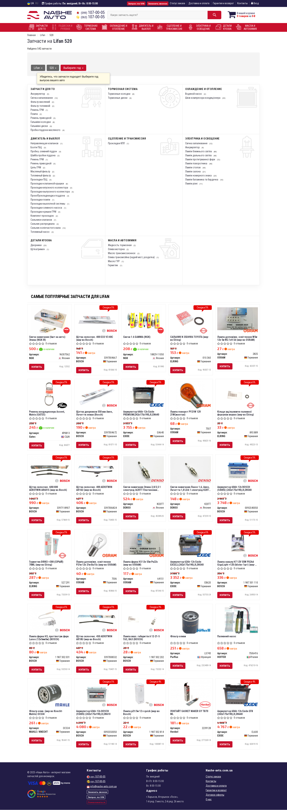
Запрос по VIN (136, 3)
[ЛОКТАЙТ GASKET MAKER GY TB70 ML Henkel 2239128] (190, 693)
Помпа (34, 113)
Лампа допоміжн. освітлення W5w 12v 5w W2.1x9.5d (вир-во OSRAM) (237, 338)
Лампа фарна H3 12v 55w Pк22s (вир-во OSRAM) (140, 563)
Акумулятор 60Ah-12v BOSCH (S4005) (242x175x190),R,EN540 (234, 488)
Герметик (113, 265)
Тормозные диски (118, 97)
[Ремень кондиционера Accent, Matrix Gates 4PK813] (49, 394)
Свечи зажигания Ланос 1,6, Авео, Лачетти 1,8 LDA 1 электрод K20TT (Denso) (190, 488)
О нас (209, 799)
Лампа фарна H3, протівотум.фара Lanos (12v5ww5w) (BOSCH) (49, 638)
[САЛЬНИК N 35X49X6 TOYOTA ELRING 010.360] (190, 319)
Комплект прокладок (42, 215)
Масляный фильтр (41, 171)
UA (30, 3)
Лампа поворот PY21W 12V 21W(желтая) (185, 413)
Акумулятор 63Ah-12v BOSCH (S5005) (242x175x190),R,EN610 (93, 712)
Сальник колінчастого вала (46, 227)
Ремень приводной (41, 117)
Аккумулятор (38, 93)
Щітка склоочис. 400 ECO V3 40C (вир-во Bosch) (94, 338)
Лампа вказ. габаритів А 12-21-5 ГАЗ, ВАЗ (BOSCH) (141, 638)
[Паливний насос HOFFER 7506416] (237, 619)
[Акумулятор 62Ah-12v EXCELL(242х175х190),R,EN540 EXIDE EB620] (190, 544)
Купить (37, 366)
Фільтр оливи (178, 636)
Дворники (36, 245)
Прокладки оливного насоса (47, 207)
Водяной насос (193, 93)
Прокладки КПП (116, 143)
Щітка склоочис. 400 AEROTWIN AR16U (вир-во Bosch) (94, 488)
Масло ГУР (114, 261)
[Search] (214, 15)
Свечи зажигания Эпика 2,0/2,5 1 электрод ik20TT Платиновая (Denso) (142, 488)
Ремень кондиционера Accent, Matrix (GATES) (47, 413)
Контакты (242, 3)
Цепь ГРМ (36, 167)
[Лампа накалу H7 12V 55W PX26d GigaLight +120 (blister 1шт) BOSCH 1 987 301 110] (237, 544)
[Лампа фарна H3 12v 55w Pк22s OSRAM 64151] (143, 543)
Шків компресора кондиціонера (203, 97)
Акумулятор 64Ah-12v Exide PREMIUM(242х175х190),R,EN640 (141, 413)
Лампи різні (191, 183)
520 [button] (52, 68)
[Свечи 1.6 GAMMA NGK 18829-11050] (144, 320)
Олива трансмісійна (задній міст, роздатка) (131, 257)
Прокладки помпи (41, 199)
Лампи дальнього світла (198, 155)
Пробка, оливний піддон (44, 151)
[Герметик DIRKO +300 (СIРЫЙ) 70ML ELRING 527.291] (49, 544)
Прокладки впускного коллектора (50, 187)
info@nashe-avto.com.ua (103, 786)
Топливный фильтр (41, 175)
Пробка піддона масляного (46, 130)
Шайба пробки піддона (43, 155)
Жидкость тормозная (120, 245)
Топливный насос (40, 231)
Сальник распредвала (43, 223)
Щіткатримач (38, 249)
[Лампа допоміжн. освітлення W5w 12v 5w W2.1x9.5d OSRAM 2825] (237, 318)
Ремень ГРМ (37, 109)
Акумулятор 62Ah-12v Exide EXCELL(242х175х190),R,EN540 (187, 563)
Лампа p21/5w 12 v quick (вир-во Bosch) (141, 712)
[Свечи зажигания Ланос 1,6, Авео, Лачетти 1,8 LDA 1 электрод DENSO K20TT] (190, 469)
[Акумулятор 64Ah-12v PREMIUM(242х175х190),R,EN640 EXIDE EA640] (143, 394)
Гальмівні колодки (41, 121)
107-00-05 (90, 12)
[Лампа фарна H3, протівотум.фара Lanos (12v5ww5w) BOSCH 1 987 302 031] (49, 619)
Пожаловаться (96, 802)
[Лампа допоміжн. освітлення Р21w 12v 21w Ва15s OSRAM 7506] (96, 544)
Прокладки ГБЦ (39, 179)
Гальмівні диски (39, 125)
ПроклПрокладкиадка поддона (48, 195)
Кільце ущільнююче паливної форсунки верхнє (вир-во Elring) (235, 413)
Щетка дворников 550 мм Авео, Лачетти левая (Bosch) (94, 413)
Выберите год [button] (73, 68)
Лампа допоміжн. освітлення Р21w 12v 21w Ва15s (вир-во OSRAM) (96, 563)
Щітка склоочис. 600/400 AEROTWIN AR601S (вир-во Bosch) (48, 488)
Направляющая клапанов (45, 143)
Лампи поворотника (196, 163)
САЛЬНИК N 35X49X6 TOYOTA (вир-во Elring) (189, 338)
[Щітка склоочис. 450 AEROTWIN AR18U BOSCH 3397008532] (96, 619)
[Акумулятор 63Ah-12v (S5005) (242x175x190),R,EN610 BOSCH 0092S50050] (96, 693)
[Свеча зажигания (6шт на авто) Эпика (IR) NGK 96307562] (49, 320)
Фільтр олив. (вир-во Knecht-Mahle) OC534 (46, 712)
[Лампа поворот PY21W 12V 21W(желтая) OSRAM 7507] (190, 394)
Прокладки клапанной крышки (47, 183)
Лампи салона (193, 171)
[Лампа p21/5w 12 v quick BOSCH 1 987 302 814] (143, 693)
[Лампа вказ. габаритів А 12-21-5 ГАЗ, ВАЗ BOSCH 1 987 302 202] (143, 619)
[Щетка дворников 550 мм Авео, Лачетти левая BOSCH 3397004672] (96, 394)
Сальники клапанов (42, 219)
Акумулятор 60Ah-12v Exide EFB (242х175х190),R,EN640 (235, 712)
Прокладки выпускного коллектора (50, 191)
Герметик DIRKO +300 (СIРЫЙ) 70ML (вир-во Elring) (46, 563)
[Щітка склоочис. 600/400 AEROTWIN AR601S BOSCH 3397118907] (49, 469)
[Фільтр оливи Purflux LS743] (190, 619)
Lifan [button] (38, 68)
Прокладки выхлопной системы (48, 203)
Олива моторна (116, 249)
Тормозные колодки (119, 93)
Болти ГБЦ (36, 147)
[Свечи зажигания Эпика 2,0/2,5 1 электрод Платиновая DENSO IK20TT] (143, 469)
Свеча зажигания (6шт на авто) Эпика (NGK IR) (47, 338)
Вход (255, 3)
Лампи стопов (193, 167)
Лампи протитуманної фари (200, 159)
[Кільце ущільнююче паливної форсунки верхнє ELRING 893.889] (237, 394)
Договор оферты (215, 795)
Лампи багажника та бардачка (202, 179)
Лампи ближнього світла (198, 151)
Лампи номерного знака (198, 175)
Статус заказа (177, 3)
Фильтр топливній (41, 105)
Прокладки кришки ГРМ (44, 211)
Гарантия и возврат (223, 3)
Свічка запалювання (42, 97)
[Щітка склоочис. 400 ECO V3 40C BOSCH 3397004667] (96, 319)
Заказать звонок (157, 3)
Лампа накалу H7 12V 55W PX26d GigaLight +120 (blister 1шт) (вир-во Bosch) (237, 563)
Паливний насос (226, 636)
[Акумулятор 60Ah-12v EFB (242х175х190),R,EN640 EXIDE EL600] (237, 693)
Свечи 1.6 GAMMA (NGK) (137, 336)
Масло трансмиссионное (122, 253)
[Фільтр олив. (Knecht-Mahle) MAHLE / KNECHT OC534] (49, 693)
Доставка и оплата (199, 3)
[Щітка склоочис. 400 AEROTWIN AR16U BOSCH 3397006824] (96, 469)
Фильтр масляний (41, 101)
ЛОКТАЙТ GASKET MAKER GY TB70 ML (189, 712)
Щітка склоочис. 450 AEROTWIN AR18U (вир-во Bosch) (94, 638)
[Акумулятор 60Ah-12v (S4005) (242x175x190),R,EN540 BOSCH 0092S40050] (237, 469)
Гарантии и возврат (216, 790)
